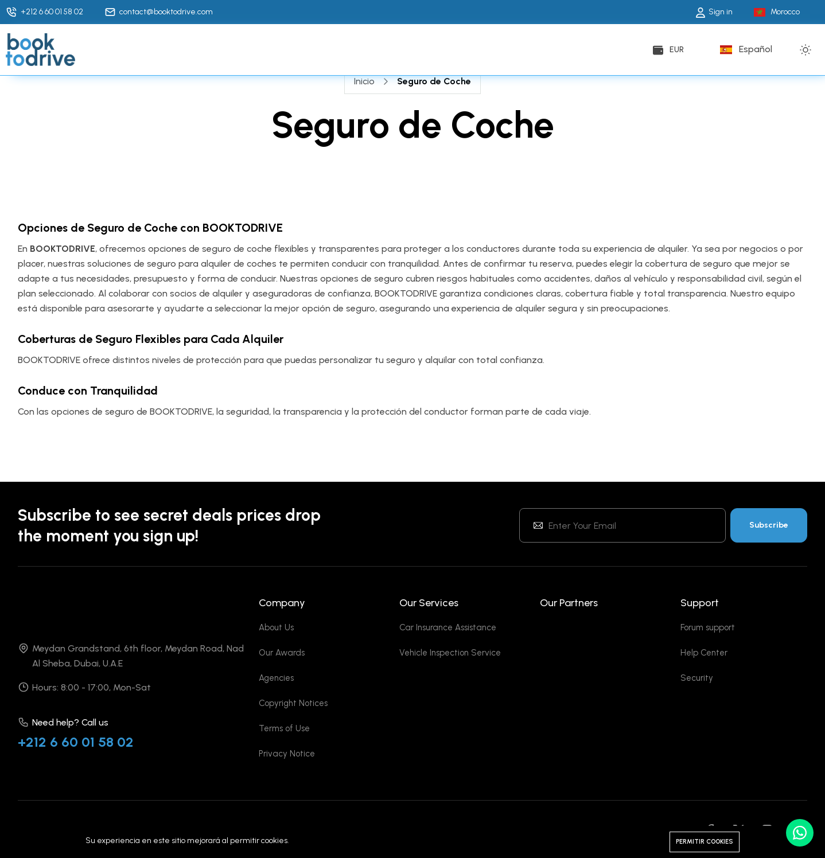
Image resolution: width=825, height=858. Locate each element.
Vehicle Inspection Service (450, 653)
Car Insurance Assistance (447, 627)
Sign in (714, 12)
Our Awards (282, 653)
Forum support (707, 627)
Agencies (276, 678)
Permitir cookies (704, 841)
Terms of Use (284, 728)
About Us (276, 627)
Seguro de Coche (434, 81)
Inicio (364, 81)
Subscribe (768, 525)
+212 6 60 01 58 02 (76, 742)
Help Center (703, 653)
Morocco (785, 12)
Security (696, 678)
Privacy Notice (287, 753)
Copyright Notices (293, 703)
